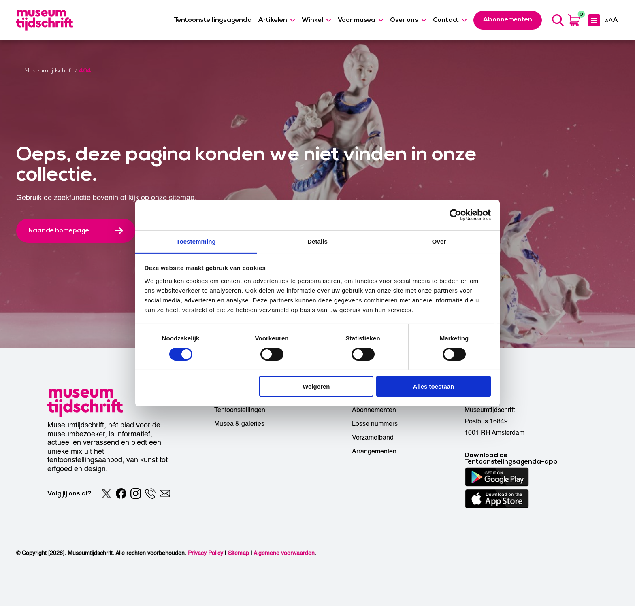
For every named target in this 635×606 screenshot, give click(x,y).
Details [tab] (317, 241)
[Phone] (150, 493)
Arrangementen (374, 451)
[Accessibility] (611, 20)
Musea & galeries (239, 424)
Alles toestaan (433, 386)
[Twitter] (106, 493)
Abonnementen (374, 410)
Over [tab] (439, 241)
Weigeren (316, 386)
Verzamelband (373, 437)
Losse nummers (375, 424)
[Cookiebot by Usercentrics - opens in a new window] (455, 215)
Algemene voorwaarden (284, 553)
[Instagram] (135, 493)
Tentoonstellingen (239, 410)
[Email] (165, 493)
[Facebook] (121, 493)
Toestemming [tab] (196, 241)
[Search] (558, 20)
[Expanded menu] (594, 20)
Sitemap (238, 553)
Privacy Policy (205, 553)
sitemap (181, 198)
